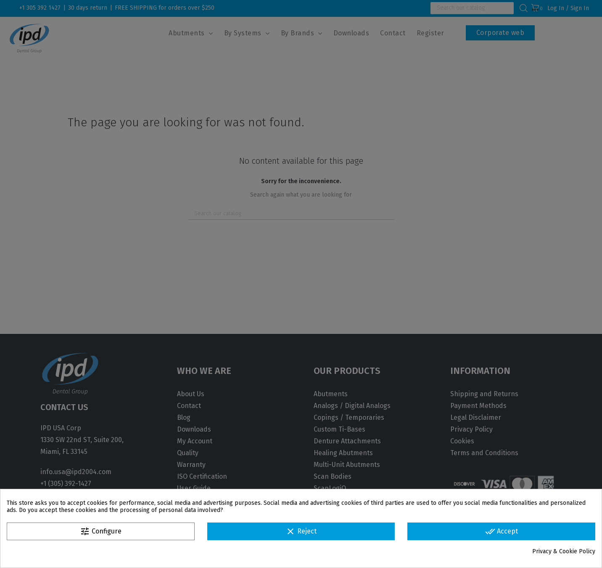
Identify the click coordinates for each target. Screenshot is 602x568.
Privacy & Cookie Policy (563, 551)
